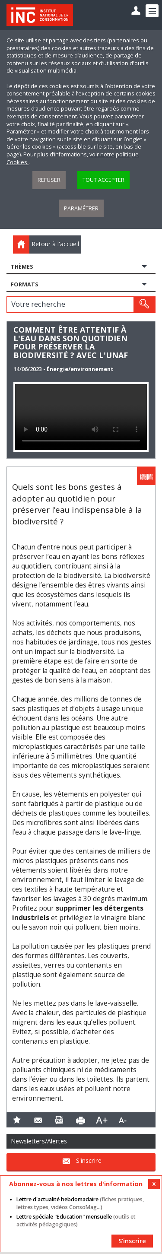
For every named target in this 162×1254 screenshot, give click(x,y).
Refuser (49, 180)
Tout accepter (103, 180)
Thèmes (22, 266)
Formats (24, 284)
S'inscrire (89, 1160)
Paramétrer (81, 208)
